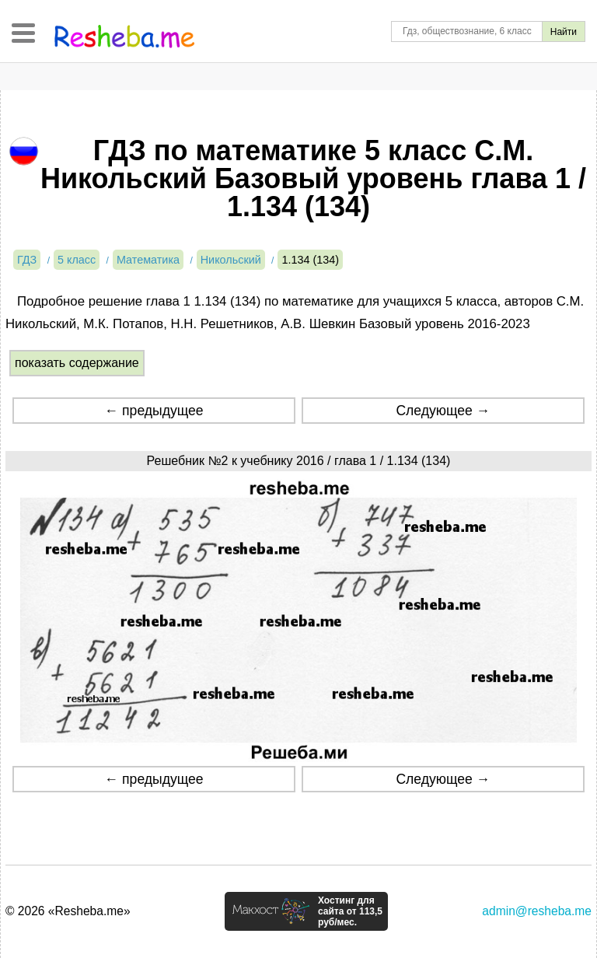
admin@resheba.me (537, 911)
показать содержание (77, 362)
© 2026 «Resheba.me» (68, 911)
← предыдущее (154, 410)
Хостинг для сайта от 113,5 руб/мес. (350, 911)
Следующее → (443, 410)
